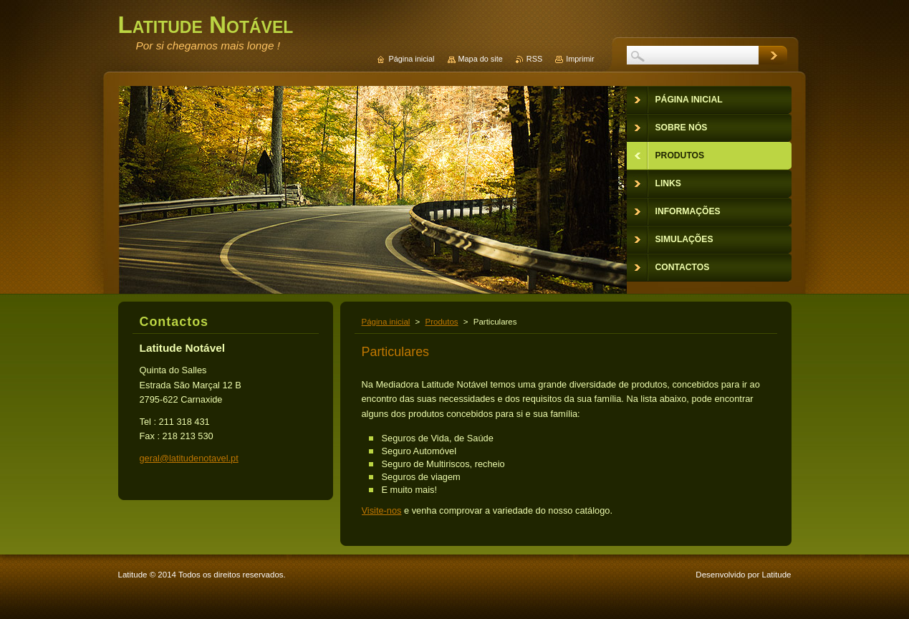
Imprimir (580, 58)
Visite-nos (382, 510)
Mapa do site (480, 58)
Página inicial (386, 321)
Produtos (441, 321)
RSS (534, 58)
